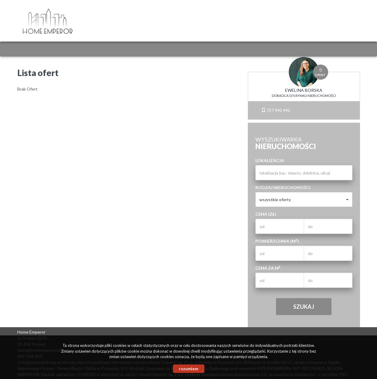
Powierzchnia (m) (277, 241)
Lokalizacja (269, 160)
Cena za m (268, 268)
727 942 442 (275, 110)
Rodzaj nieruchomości (283, 187)
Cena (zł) (265, 214)
